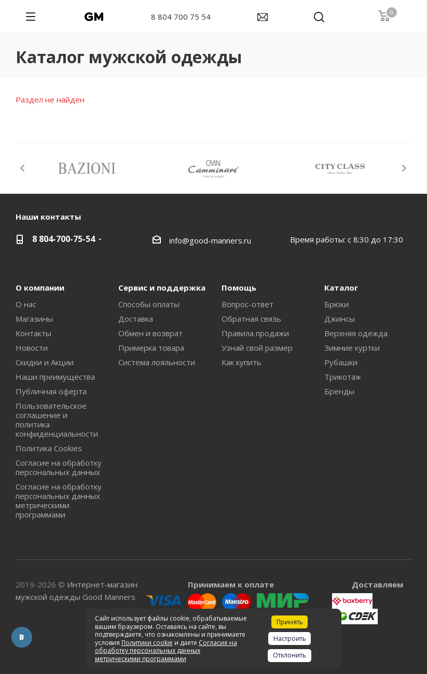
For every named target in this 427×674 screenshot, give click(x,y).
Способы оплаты (149, 304)
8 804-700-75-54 (63, 239)
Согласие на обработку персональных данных (59, 467)
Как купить (241, 362)
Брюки (336, 304)
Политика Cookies (49, 448)
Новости (32, 347)
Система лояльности (156, 362)
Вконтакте (21, 637)
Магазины (34, 318)
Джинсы (339, 318)
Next (403, 168)
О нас (26, 304)
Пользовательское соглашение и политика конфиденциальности (57, 419)
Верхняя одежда (356, 333)
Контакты (33, 333)
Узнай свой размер (257, 347)
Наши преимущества (55, 376)
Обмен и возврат (150, 333)
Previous (23, 168)
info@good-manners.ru (210, 240)
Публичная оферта (51, 391)
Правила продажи (255, 333)
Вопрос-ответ (247, 304)
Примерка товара (151, 347)
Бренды (339, 391)
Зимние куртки (352, 347)
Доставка (135, 318)
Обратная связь (251, 318)
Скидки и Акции (45, 362)
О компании (40, 287)
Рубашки (340, 362)
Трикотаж (342, 376)
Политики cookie (147, 642)
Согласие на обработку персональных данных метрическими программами (59, 500)
